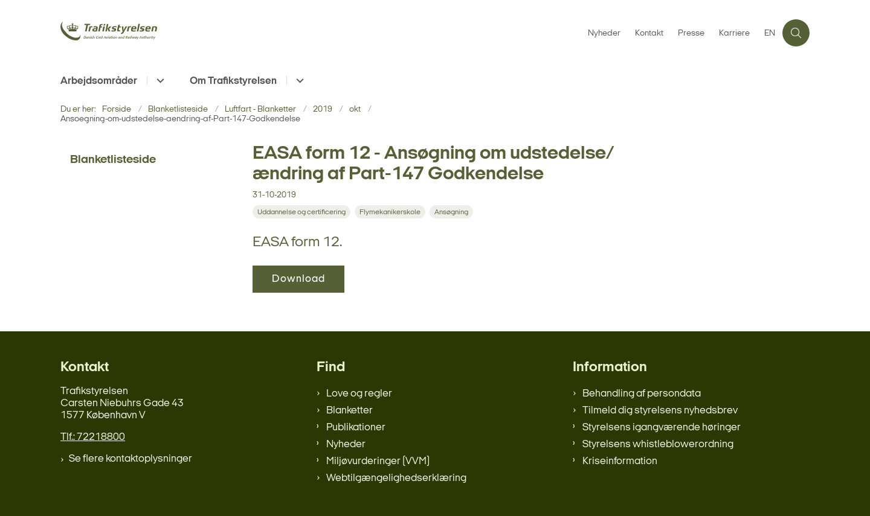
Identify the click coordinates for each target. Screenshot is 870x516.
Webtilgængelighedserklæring (396, 478)
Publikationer (355, 427)
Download (298, 279)
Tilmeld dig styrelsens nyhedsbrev (660, 411)
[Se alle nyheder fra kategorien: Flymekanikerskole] (391, 212)
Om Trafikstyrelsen (233, 81)
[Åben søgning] (796, 32)
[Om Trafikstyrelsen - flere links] (298, 80)
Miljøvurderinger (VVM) (378, 461)
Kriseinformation (619, 461)
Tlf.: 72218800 (92, 437)
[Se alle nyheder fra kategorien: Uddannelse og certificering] (303, 212)
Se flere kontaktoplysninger (130, 459)
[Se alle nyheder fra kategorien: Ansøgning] (452, 212)
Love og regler (359, 394)
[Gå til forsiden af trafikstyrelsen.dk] (151, 32)
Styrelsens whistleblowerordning (657, 444)
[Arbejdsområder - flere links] (158, 80)
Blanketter (349, 411)
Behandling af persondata (641, 394)
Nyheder (346, 444)
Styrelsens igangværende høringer (661, 427)
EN (769, 34)
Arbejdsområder (98, 81)
